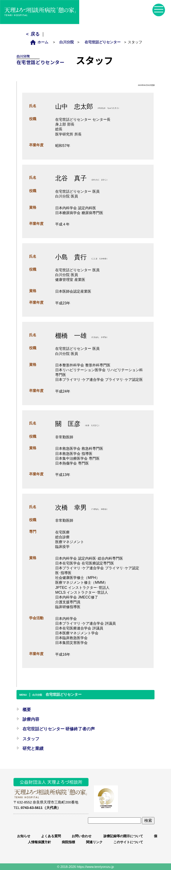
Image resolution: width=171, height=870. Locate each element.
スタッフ (30, 738)
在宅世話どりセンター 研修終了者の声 (58, 728)
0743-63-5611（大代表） (41, 807)
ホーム (40, 42)
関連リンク (94, 842)
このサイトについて (128, 842)
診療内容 (30, 719)
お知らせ (23, 836)
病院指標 (68, 842)
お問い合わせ (82, 836)
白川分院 (66, 42)
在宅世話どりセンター (103, 42)
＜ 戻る (33, 33)
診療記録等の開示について (123, 836)
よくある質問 (51, 836)
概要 (26, 709)
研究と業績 (33, 748)
